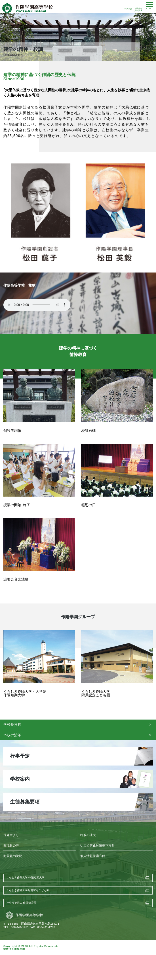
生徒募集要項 (25, 802)
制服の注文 (88, 835)
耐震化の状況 (12, 856)
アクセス (128, 9)
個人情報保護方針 (92, 856)
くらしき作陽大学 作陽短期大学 (25, 877)
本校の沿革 (12, 735)
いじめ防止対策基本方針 (97, 845)
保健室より (11, 835)
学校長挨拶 (12, 724)
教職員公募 (11, 845)
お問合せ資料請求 (138, 9)
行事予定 (20, 756)
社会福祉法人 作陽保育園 (21, 902)
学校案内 (20, 779)
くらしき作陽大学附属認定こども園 (27, 890)
